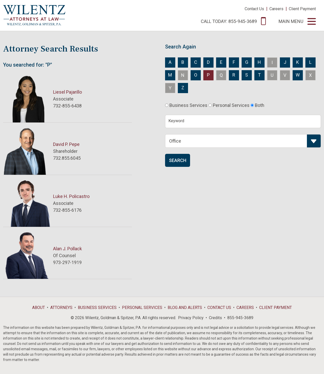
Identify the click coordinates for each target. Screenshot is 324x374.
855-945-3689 (240, 317)
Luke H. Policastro (71, 196)
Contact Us (254, 8)
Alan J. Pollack (67, 248)
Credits (215, 317)
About (38, 307)
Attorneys (61, 307)
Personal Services (142, 307)
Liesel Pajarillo (67, 92)
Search (177, 160)
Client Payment (302, 8)
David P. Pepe (66, 144)
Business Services (97, 307)
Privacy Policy (191, 317)
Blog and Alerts (185, 307)
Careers (276, 8)
